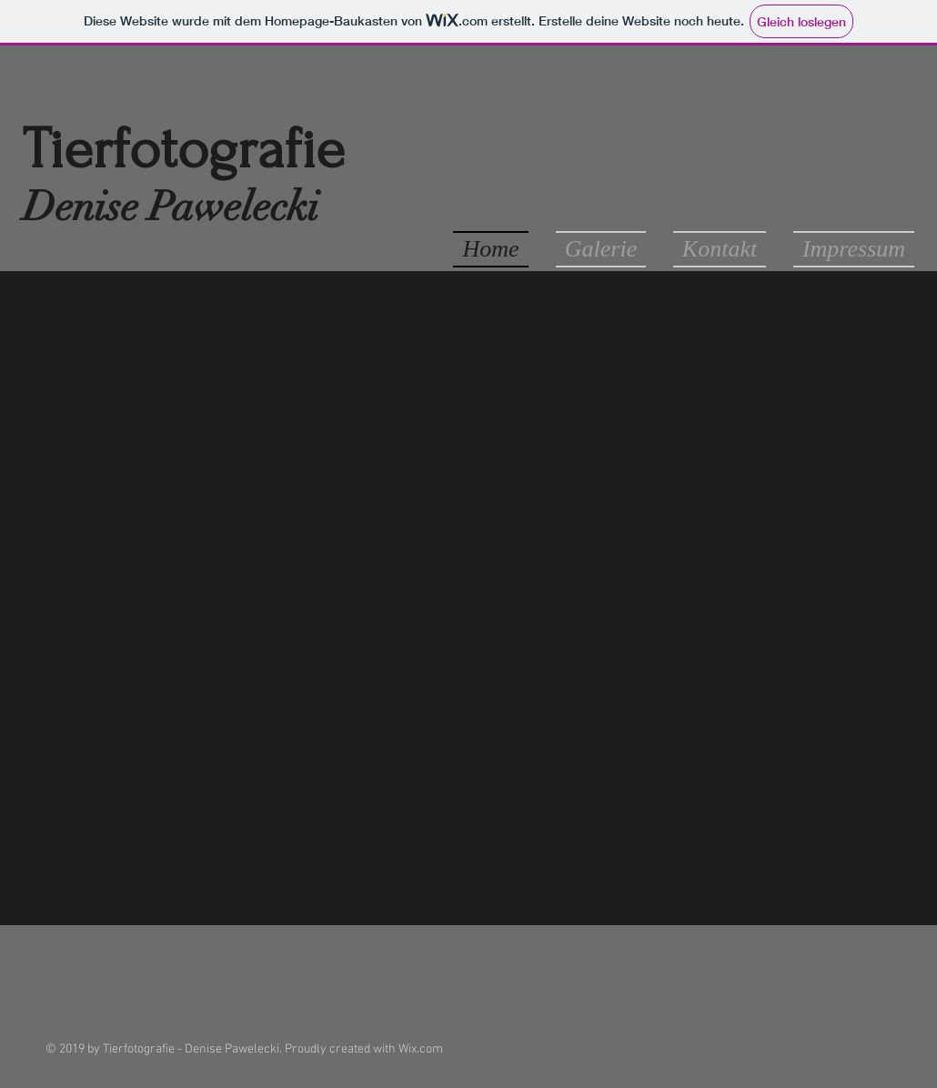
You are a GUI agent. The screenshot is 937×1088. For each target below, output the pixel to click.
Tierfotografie (184, 149)
